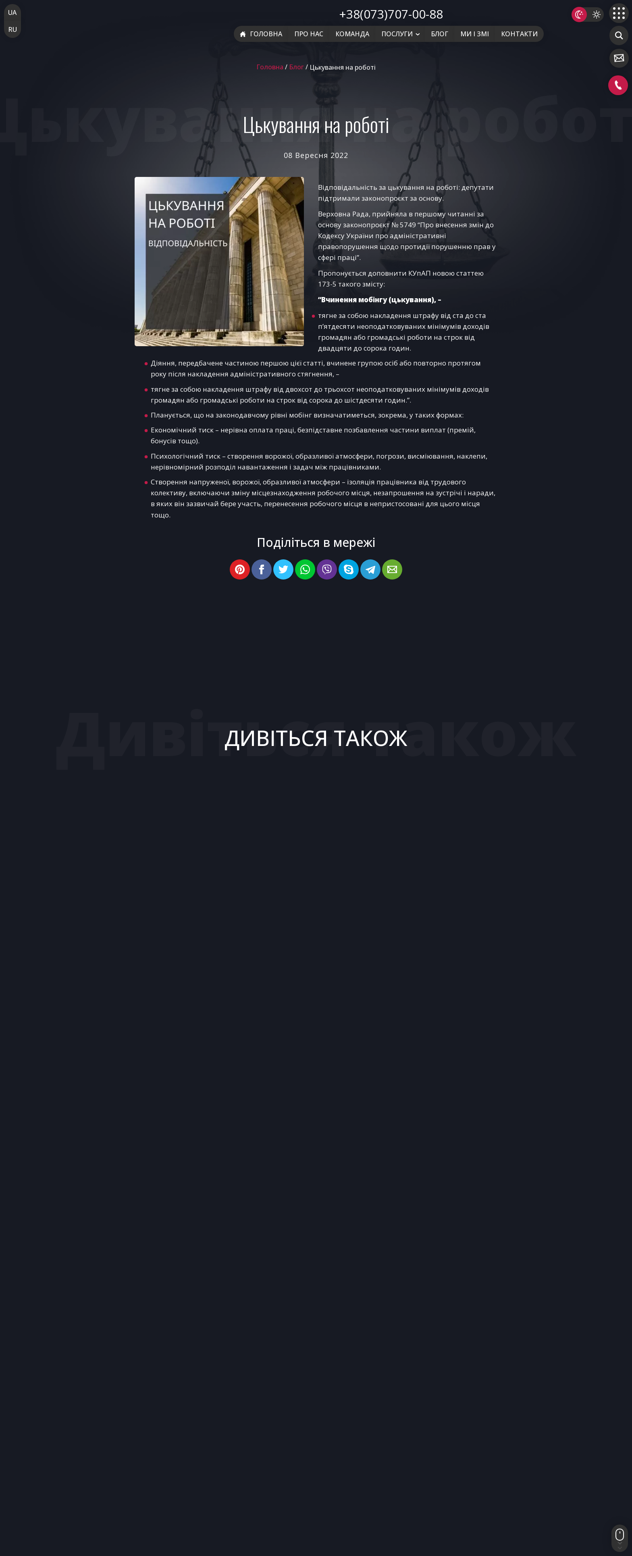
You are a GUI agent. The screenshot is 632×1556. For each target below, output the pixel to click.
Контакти (519, 33)
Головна (261, 33)
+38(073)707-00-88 (391, 14)
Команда (352, 33)
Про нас (308, 33)
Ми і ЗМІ (474, 33)
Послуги (397, 33)
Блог (439, 33)
